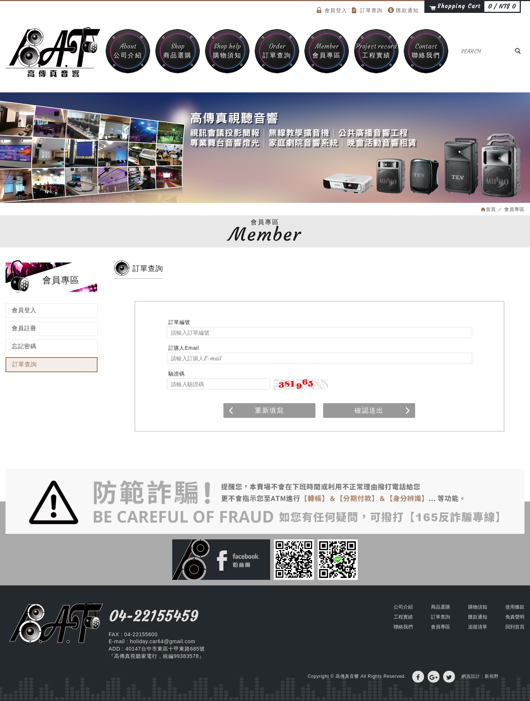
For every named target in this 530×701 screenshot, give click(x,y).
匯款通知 (403, 10)
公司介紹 (128, 50)
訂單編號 (179, 322)
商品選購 (177, 50)
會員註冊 (24, 328)
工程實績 (376, 50)
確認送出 (382, 410)
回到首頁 (514, 627)
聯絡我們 (426, 50)
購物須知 (227, 50)
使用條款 (514, 607)
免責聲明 (514, 617)
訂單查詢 (367, 10)
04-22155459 (153, 616)
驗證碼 (177, 374)
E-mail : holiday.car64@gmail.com (152, 641)
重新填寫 (255, 410)
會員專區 (326, 50)
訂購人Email (184, 348)
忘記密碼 (24, 346)
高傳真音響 (53, 52)
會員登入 (332, 10)
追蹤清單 (477, 627)
